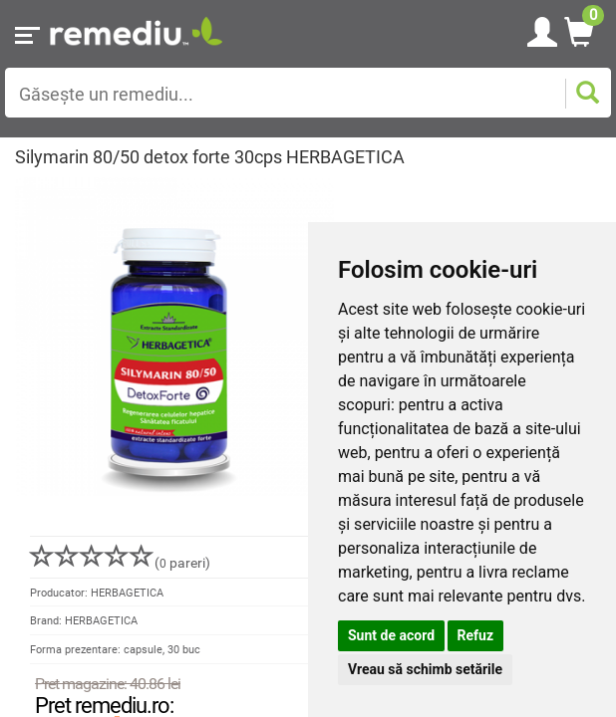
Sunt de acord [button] (391, 635)
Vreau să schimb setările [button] (425, 669)
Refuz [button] (476, 635)
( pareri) (120, 563)
